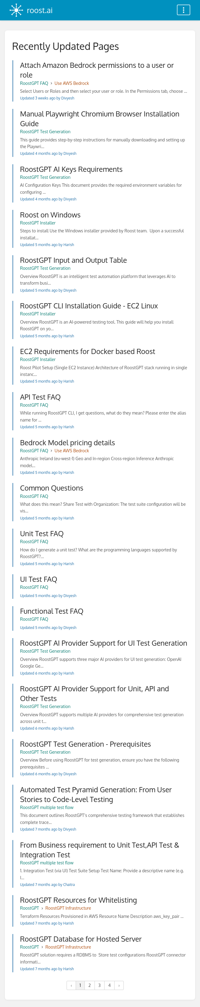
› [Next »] (118, 985)
